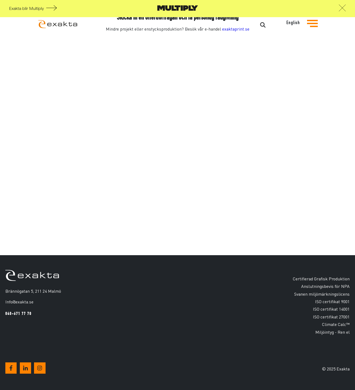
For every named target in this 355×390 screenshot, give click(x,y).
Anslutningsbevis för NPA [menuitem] (325, 286)
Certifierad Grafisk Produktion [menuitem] (321, 278)
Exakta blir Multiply (26, 8)
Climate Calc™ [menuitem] (336, 324)
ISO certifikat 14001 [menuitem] (331, 309)
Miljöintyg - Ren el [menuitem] (332, 332)
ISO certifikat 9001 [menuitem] (332, 301)
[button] (342, 9)
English (293, 22)
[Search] (242, 25)
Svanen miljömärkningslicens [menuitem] (322, 294)
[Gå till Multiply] (177, 9)
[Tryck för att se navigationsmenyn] (312, 27)
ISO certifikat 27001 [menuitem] (331, 317)
